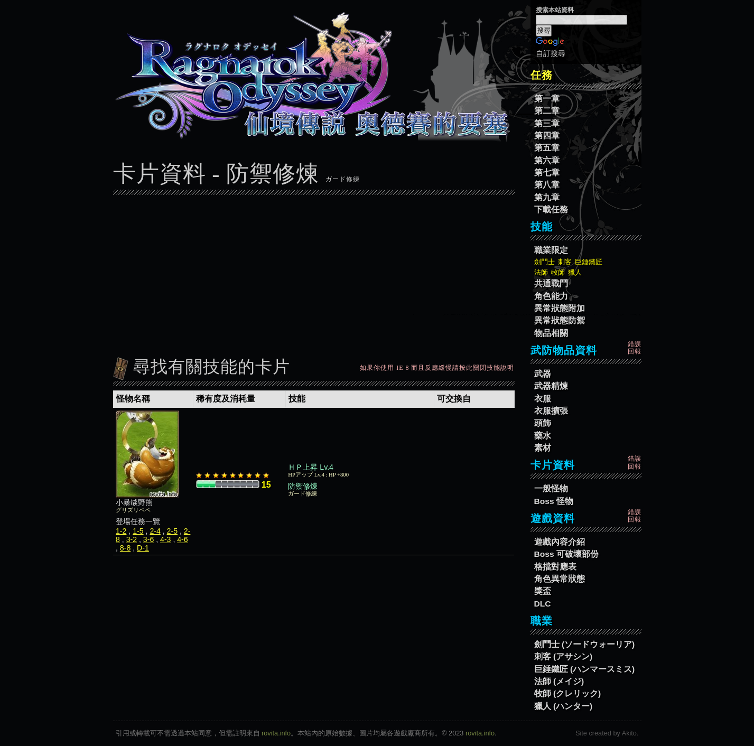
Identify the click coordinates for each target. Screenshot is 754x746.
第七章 (547, 172)
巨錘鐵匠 (588, 262)
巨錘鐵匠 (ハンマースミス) (584, 669)
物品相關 (551, 333)
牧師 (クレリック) (567, 693)
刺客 (565, 262)
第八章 (547, 184)
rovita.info (276, 733)
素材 (542, 447)
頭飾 (542, 422)
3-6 (148, 539)
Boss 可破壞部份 (566, 553)
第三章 (547, 123)
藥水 (542, 435)
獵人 (575, 272)
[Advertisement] (314, 273)
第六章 (547, 160)
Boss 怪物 (553, 501)
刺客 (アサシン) (563, 656)
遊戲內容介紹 (559, 541)
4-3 (165, 539)
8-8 (125, 548)
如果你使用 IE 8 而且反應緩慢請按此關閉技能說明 (437, 367)
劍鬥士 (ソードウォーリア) (584, 644)
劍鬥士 (544, 262)
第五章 (547, 147)
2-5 (172, 531)
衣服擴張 (551, 410)
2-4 (155, 531)
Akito (629, 733)
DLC (542, 603)
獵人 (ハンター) (563, 706)
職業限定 (551, 250)
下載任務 (551, 209)
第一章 (547, 98)
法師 (541, 272)
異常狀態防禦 (559, 320)
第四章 (547, 135)
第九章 (547, 197)
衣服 (542, 398)
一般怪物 (551, 488)
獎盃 (542, 590)
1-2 (121, 531)
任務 (541, 75)
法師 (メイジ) (559, 681)
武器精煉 (551, 385)
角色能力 (551, 296)
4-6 (182, 539)
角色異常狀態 (559, 578)
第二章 (547, 110)
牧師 (558, 272)
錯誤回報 (634, 347)
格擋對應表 (555, 566)
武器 (542, 373)
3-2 (131, 539)
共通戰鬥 (551, 283)
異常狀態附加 (559, 308)
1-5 (138, 531)
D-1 (143, 548)
